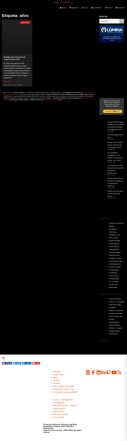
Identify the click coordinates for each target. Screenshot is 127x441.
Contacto (120, 8)
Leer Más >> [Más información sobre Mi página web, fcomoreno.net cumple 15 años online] (7, 81)
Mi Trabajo (96, 8)
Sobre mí (74, 8)
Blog (85, 8)
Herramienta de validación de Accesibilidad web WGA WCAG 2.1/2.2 (112, 38)
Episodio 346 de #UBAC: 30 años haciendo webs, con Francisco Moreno (115, 145)
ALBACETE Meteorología (111, 209)
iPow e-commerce (66, 99)
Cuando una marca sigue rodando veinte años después (115, 193)
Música (108, 8)
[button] (7, 363)
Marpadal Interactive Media (50, 99)
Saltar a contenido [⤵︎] (63, 2)
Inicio (63, 8)
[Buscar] (122, 21)
